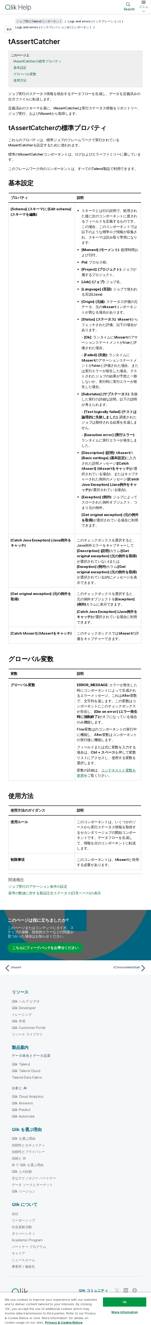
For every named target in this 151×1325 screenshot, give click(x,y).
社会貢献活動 (22, 1227)
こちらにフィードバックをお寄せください (45, 947)
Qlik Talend (21, 1064)
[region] (75, 1308)
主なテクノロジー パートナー (34, 1178)
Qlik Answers (22, 1103)
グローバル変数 (24, 74)
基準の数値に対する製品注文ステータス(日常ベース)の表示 (54, 893)
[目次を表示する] (9, 21)
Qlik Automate (23, 1116)
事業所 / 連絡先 (23, 1266)
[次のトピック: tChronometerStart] (112, 968)
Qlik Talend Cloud (26, 1071)
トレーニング (22, 1014)
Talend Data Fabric (27, 1077)
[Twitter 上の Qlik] (117, 1290)
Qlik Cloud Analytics (28, 1096)
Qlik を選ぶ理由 (24, 1138)
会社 (15, 1214)
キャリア (18, 1253)
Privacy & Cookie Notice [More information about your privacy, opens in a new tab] (63, 1322)
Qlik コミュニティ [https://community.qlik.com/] (93, 1290)
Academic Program (27, 1240)
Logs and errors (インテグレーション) (94, 21)
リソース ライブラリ (27, 1034)
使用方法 (19, 80)
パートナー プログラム (29, 1247)
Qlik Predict (21, 1110)
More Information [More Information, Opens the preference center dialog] (124, 1312)
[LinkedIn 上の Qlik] (125, 1290)
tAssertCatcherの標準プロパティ (37, 61)
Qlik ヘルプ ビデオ (26, 1001)
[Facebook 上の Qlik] (134, 1290)
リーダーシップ (23, 1220)
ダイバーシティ (23, 1233)
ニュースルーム (23, 1260)
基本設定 (19, 68)
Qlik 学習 (18, 1021)
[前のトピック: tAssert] (39, 968)
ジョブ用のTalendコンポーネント (39, 21)
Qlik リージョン (24, 1191)
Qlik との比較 (22, 1171)
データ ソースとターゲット (32, 1185)
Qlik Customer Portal (28, 1028)
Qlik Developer (24, 1008)
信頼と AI (19, 1158)
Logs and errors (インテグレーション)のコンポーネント (53, 27)
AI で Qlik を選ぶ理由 (28, 1165)
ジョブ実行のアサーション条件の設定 (37, 886)
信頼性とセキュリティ (28, 1145)
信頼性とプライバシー (28, 1152)
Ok (124, 1302)
